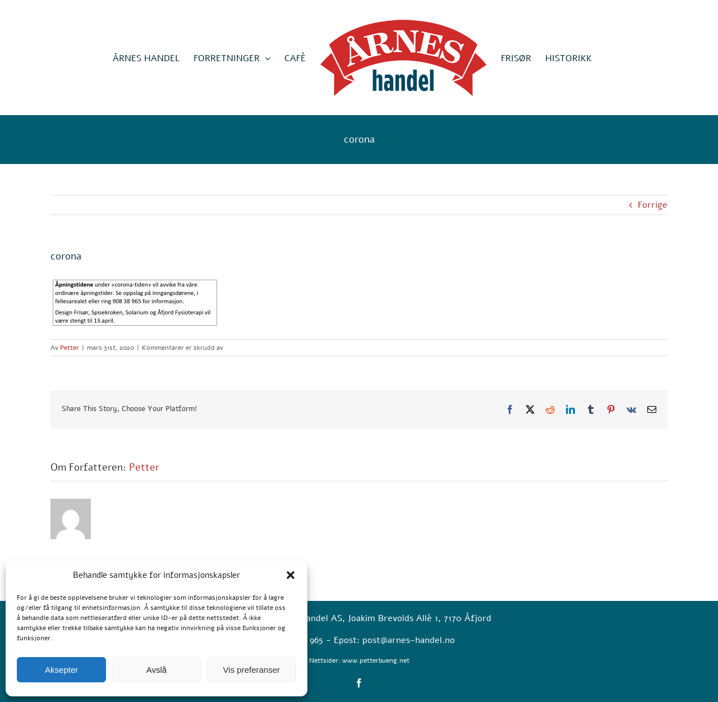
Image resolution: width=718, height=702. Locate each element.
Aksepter (61, 669)
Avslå (156, 669)
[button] (290, 575)
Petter (69, 347)
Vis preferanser (251, 669)
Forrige (653, 205)
